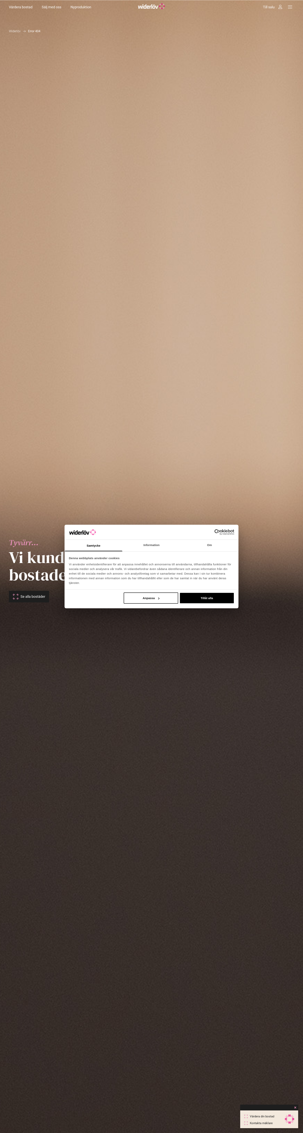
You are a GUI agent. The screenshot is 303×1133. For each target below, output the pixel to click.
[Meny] (290, 6)
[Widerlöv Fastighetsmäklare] (151, 7)
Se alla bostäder (32, 596)
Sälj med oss (51, 7)
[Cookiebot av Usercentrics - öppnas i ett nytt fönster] (217, 532)
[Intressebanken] (280, 7)
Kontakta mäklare (261, 1123)
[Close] (295, 1107)
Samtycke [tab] (93, 545)
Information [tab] (151, 544)
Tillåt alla (207, 598)
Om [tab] (209, 544)
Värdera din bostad (262, 1116)
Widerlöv (15, 31)
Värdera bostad (20, 7)
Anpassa (151, 598)
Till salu (269, 7)
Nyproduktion (81, 7)
